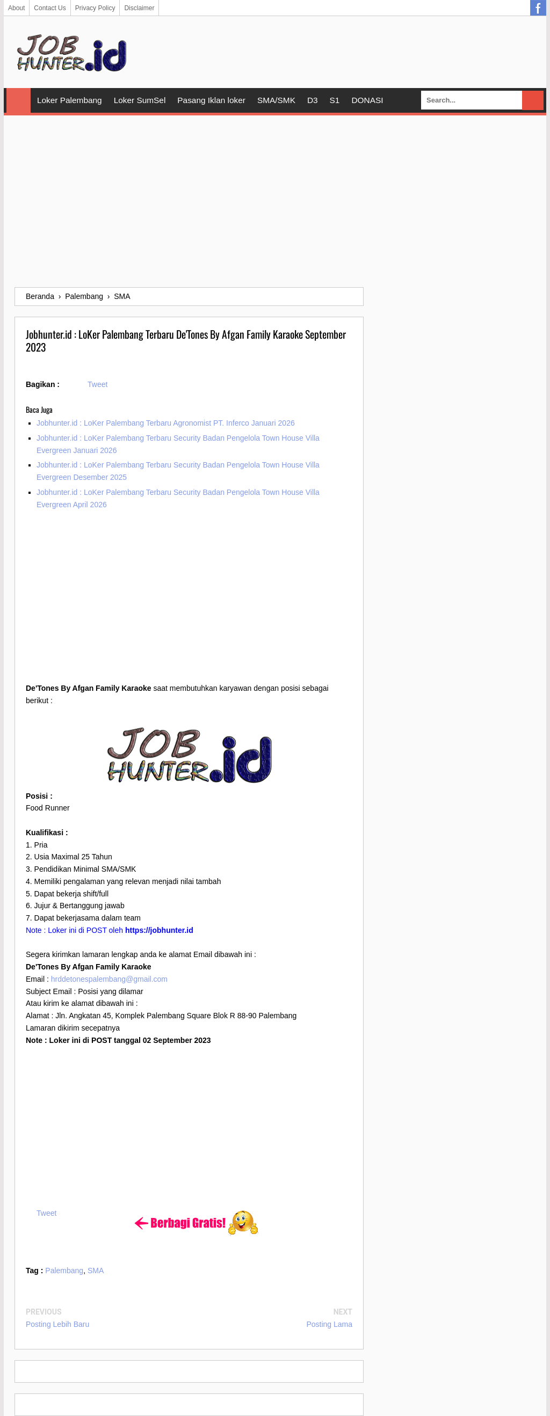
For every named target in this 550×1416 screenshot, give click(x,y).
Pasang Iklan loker (211, 100)
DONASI (367, 100)
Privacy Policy (95, 8)
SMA (96, 1270)
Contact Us (50, 8)
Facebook (538, 8)
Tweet (97, 384)
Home (18, 100)
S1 (335, 100)
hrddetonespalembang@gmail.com (109, 979)
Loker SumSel (140, 100)
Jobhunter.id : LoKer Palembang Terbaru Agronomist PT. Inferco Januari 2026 (166, 423)
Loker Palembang (69, 100)
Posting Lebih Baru (57, 1324)
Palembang (64, 1270)
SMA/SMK (276, 100)
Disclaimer (139, 8)
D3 (312, 100)
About (16, 8)
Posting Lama (329, 1324)
